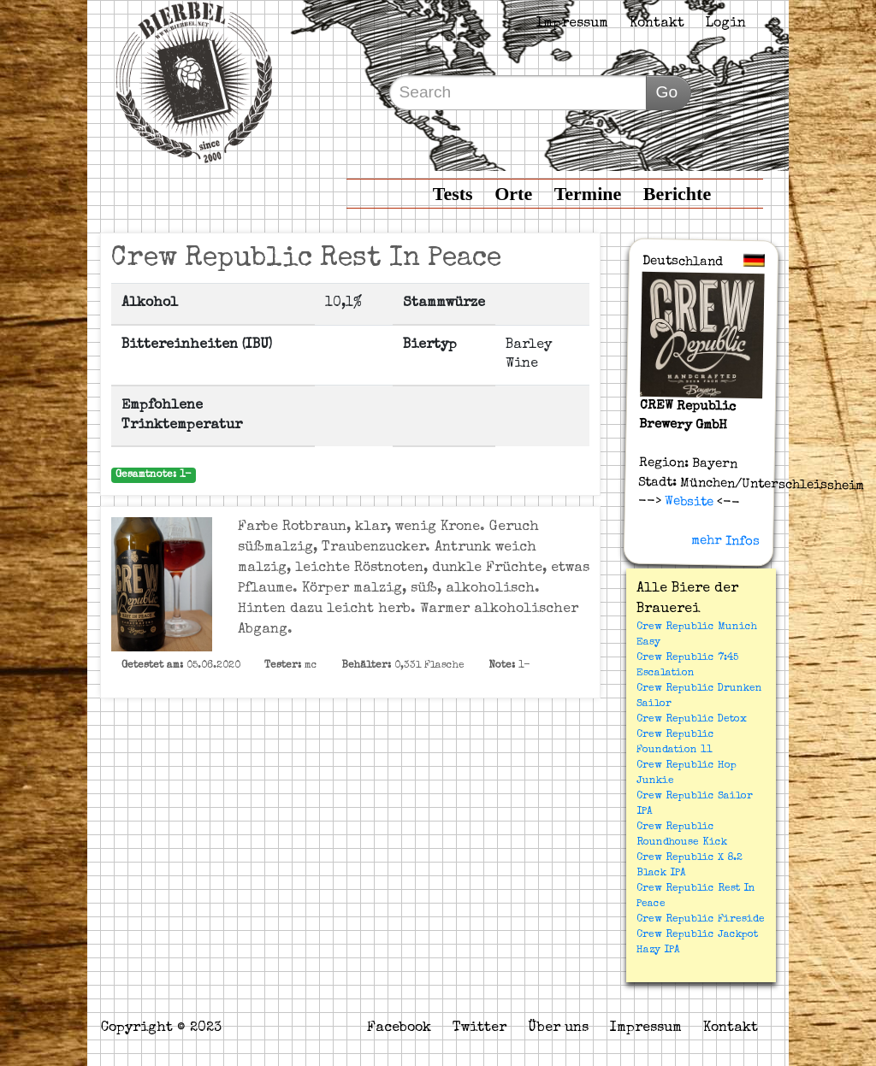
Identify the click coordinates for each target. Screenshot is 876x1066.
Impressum (572, 24)
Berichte (677, 193)
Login (726, 24)
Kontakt (657, 24)
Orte (513, 193)
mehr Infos (725, 541)
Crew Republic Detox (691, 720)
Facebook (399, 1028)
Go (666, 92)
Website (687, 502)
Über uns (558, 1028)
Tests (453, 193)
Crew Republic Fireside (700, 920)
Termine (588, 193)
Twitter (479, 1028)
